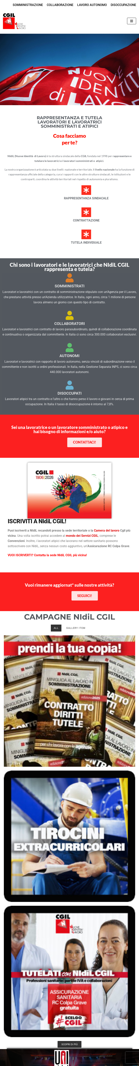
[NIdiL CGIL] (14, 21)
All (56, 628)
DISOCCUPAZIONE (123, 5)
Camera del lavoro (106, 530)
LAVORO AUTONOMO (92, 5)
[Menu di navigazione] (131, 21)
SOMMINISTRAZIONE (28, 5)
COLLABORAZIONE (60, 5)
